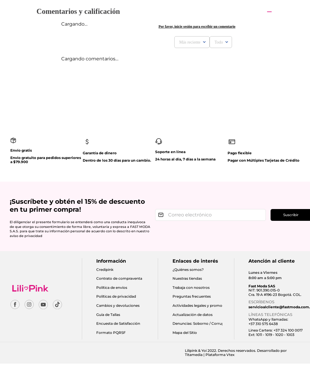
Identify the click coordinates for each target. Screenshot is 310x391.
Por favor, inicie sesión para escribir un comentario (196, 26)
